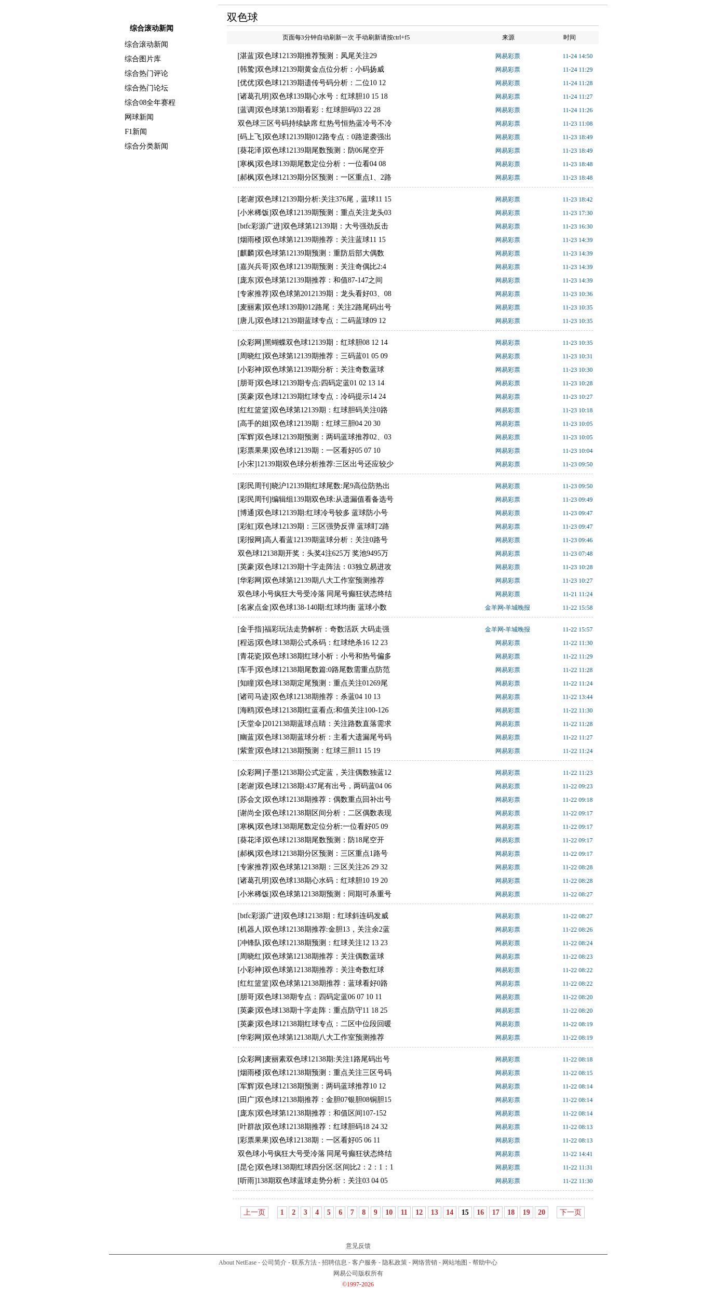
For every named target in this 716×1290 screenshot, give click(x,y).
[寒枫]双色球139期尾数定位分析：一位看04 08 (312, 164)
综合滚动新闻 (146, 44)
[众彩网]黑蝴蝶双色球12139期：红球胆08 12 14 (313, 342)
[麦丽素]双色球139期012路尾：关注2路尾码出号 (314, 307)
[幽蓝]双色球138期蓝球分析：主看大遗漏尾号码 (314, 737)
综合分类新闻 (146, 146)
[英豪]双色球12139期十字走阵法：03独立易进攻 (314, 567)
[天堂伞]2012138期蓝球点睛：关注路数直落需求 (314, 724)
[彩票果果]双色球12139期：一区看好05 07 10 (309, 450)
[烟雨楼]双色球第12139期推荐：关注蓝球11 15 (312, 240)
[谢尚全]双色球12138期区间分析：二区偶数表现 (314, 813)
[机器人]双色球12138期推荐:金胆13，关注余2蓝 (314, 929)
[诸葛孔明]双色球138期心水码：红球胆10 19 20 (313, 880)
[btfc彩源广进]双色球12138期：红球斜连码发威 (313, 916)
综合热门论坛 (146, 88)
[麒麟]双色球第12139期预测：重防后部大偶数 (311, 253)
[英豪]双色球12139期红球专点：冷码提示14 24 (312, 396)
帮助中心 (484, 1262)
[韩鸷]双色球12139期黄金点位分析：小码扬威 (311, 69)
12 (419, 1212)
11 (404, 1212)
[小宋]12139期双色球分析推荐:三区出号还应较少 (316, 464)
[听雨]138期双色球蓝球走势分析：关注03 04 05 (313, 1181)
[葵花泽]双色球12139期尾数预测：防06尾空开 (311, 150)
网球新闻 (139, 117)
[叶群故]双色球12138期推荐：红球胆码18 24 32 (313, 1127)
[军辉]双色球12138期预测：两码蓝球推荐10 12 (312, 1086)
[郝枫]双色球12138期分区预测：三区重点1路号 (313, 853)
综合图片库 (143, 59)
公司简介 (274, 1262)
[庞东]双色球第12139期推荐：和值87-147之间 (310, 280)
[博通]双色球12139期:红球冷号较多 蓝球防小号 (313, 513)
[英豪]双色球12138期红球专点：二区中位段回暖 (314, 1024)
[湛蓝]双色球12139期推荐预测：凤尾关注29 (307, 56)
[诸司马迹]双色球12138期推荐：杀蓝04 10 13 (309, 697)
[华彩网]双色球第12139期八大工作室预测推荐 (311, 580)
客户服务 (364, 1262)
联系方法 (304, 1262)
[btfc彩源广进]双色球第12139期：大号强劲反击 (313, 226)
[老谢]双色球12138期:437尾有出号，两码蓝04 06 (315, 786)
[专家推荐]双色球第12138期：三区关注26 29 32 (313, 867)
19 (526, 1212)
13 (434, 1212)
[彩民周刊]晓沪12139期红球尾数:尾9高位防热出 (314, 486)
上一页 (254, 1212)
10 (389, 1212)
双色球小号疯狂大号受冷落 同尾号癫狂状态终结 (315, 594)
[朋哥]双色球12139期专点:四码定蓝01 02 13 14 (311, 383)
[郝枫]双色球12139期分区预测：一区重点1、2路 (314, 177)
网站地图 (454, 1262)
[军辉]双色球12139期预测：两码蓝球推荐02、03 (314, 437)
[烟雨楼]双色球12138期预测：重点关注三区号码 (314, 1073)
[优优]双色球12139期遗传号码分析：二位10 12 (312, 83)
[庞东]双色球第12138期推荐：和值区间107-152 (312, 1113)
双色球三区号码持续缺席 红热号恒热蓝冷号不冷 (315, 123)
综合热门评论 (146, 73)
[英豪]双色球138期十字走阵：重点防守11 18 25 (313, 1010)
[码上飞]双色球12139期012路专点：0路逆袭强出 (314, 137)
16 (480, 1212)
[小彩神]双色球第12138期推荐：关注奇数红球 (311, 970)
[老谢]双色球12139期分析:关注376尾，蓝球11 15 (314, 199)
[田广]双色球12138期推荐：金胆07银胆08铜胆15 (314, 1100)
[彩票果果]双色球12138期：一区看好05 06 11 (309, 1140)
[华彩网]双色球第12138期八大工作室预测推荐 (311, 1037)
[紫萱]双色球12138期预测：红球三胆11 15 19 (309, 751)
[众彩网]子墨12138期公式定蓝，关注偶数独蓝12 (314, 772)
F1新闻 (136, 132)
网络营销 (424, 1262)
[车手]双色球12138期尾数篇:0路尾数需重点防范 (314, 670)
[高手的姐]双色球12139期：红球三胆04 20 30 (309, 423)
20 (541, 1212)
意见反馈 (358, 1245)
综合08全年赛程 (150, 102)
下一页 (571, 1212)
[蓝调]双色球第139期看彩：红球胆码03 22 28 (309, 110)
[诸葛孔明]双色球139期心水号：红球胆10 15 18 (313, 96)
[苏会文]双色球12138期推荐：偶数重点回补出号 (314, 799)
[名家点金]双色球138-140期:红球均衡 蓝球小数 (312, 607)
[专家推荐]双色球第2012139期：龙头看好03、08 (314, 294)
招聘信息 (334, 1262)
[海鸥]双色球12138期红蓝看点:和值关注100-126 (313, 710)
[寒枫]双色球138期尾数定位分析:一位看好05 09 (313, 826)
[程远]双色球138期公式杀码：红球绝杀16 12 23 (313, 643)
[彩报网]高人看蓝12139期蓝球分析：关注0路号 (313, 540)
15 (465, 1212)
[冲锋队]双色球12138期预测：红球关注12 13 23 (313, 943)
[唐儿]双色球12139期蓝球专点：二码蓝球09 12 (312, 321)
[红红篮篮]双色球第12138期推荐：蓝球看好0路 (313, 983)
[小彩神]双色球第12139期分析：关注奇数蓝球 (311, 369)
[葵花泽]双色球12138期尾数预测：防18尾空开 (311, 840)
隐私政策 (394, 1262)
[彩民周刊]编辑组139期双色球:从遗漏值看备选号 (316, 499)
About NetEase (237, 1262)
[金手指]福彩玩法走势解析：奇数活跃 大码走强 (314, 629)
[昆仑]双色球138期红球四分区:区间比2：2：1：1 (316, 1167)
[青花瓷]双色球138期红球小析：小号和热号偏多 (314, 656)
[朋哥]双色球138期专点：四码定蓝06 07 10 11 (310, 997)
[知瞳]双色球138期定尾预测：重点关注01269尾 (313, 683)
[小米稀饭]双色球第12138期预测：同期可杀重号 (314, 894)
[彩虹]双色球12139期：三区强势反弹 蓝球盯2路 (314, 526)
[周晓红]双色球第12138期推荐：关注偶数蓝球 (311, 956)
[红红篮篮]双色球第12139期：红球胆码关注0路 (313, 410)
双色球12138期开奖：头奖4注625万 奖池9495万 (313, 553)
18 (511, 1212)
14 (449, 1212)
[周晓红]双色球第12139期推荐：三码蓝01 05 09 (313, 356)
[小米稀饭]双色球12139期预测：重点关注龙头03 (314, 213)
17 (495, 1212)
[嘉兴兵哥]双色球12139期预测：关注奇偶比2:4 (312, 267)
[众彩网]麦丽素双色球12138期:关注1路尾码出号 (314, 1059)
